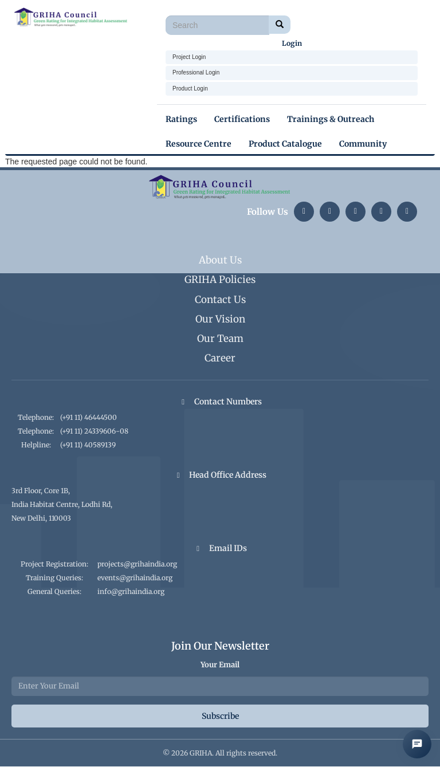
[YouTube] (381, 212)
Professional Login (195, 72)
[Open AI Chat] (417, 744)
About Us (220, 260)
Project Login (189, 57)
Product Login (190, 88)
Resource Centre (198, 144)
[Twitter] (355, 212)
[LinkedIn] (304, 212)
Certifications (242, 119)
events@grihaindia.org (134, 577)
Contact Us (220, 299)
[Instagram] (330, 212)
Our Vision (220, 319)
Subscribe (220, 716)
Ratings (181, 119)
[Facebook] (407, 212)
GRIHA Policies (220, 279)
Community (363, 144)
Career (220, 358)
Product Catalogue (285, 144)
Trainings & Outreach (330, 119)
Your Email (220, 665)
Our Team (220, 338)
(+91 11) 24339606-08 (94, 431)
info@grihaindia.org (130, 591)
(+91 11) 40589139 (88, 444)
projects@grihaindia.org (137, 564)
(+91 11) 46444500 (88, 417)
